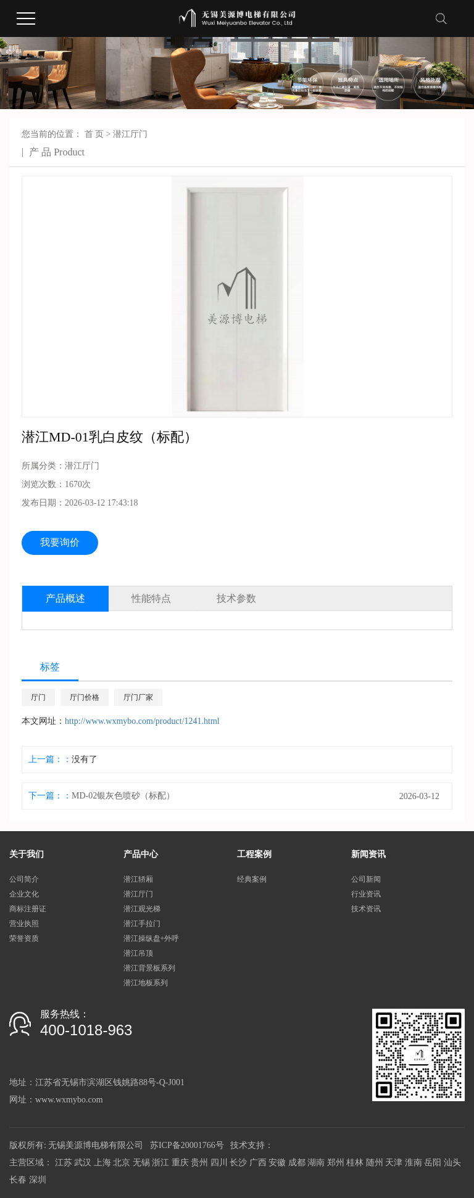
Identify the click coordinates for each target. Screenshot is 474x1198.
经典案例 (252, 879)
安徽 (277, 1162)
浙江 (160, 1162)
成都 (297, 1162)
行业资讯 (366, 894)
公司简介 (24, 879)
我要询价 (60, 542)
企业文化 (24, 894)
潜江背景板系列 (149, 968)
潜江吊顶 (138, 953)
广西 (258, 1162)
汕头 (452, 1162)
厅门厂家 (138, 697)
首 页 (94, 134)
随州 (374, 1162)
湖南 (316, 1162)
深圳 (37, 1179)
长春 (18, 1179)
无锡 (141, 1162)
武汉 (82, 1162)
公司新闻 (366, 879)
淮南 (413, 1162)
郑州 (335, 1162)
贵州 (199, 1162)
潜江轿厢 (138, 879)
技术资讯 (366, 909)
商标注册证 (27, 909)
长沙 (238, 1162)
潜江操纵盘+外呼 (151, 938)
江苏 (63, 1162)
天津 (393, 1162)
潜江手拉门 (141, 923)
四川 (219, 1162)
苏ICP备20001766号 (187, 1145)
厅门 (38, 697)
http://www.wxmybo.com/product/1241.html (142, 721)
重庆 (180, 1162)
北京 (121, 1162)
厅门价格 (84, 697)
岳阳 (432, 1162)
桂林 (355, 1162)
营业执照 (24, 923)
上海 (102, 1162)
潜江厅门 (130, 134)
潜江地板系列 (145, 983)
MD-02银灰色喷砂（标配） (123, 795)
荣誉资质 (24, 938)
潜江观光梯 (141, 909)
